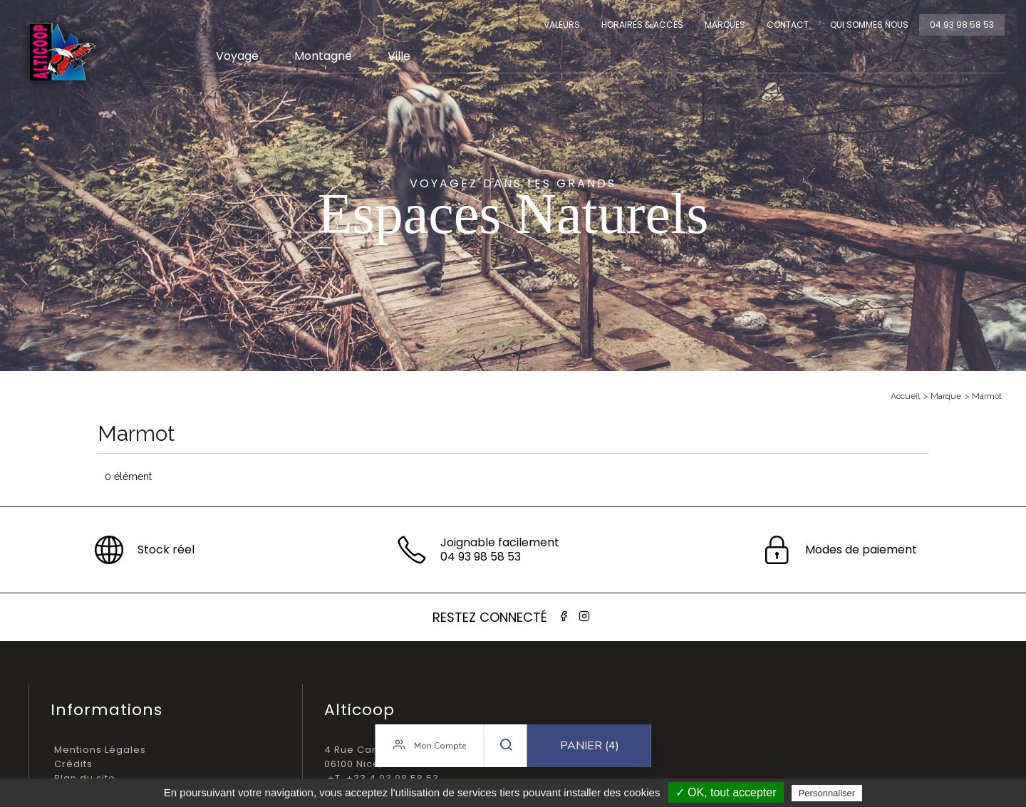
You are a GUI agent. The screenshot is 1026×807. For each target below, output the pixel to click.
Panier (589, 746)
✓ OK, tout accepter (726, 792)
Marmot (987, 396)
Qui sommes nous (869, 25)
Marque (946, 396)
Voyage (237, 56)
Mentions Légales (100, 749)
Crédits (73, 764)
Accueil (905, 396)
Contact (788, 25)
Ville (399, 56)
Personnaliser (827, 793)
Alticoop (62, 51)
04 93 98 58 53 (962, 25)
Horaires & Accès (642, 25)
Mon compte (429, 745)
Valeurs (562, 25)
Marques (725, 25)
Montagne (323, 56)
